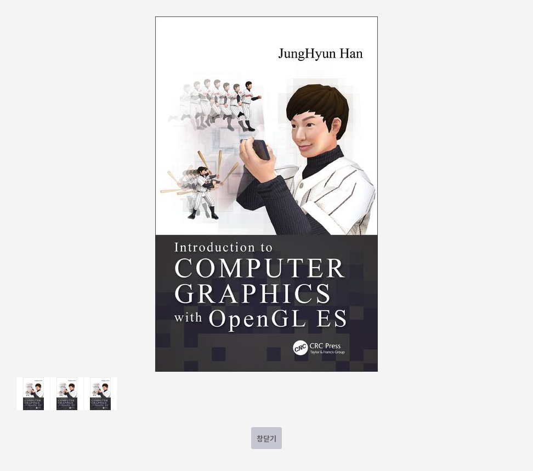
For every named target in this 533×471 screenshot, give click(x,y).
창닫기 (266, 438)
